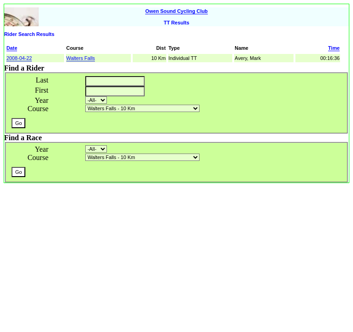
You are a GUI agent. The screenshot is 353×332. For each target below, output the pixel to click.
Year (41, 100)
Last (41, 80)
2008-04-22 (19, 58)
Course (38, 109)
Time (334, 48)
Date (11, 48)
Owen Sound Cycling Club (176, 11)
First (41, 90)
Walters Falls (80, 58)
